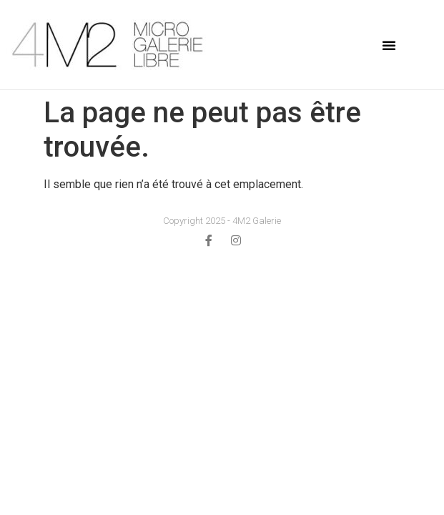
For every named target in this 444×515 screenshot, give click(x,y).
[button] (389, 45)
